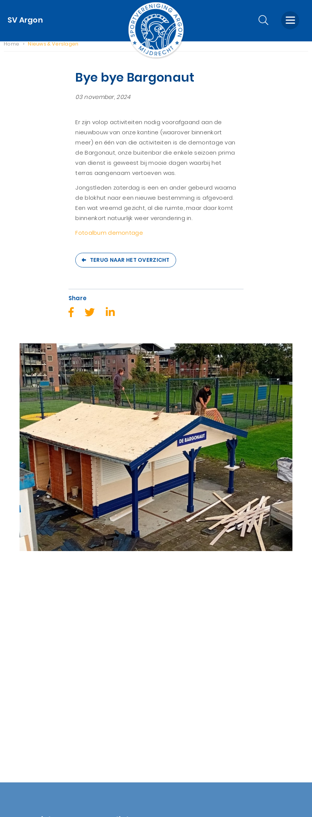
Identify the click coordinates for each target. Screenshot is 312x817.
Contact (16, 716)
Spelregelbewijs (105, 675)
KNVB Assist (98, 685)
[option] (156, 462)
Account (16, 695)
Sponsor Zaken (25, 655)
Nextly (191, 801)
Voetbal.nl (96, 665)
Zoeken (14, 726)
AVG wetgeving (26, 736)
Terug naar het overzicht (130, 265)
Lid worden (19, 705)
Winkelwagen (23, 685)
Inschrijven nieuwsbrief (115, 695)
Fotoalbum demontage (109, 239)
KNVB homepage (106, 655)
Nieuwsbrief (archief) (34, 746)
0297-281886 (183, 693)
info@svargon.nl (190, 703)
